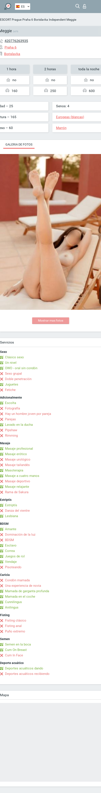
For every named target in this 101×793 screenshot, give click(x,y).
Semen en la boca (18, 644)
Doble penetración (18, 379)
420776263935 (16, 41)
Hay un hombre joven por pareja (28, 414)
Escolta (10, 403)
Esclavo (11, 545)
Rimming (11, 436)
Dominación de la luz (20, 534)
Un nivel (11, 363)
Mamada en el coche (20, 597)
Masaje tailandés (17, 465)
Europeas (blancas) (70, 117)
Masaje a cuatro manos (22, 476)
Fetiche (10, 390)
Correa (10, 551)
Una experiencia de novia (23, 586)
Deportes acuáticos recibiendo (27, 674)
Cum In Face (14, 655)
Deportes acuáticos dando (24, 668)
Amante (10, 529)
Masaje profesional (19, 449)
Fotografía (12, 408)
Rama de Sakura (16, 492)
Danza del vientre (17, 511)
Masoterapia (14, 470)
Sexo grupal (13, 374)
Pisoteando (13, 567)
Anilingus (11, 607)
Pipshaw (11, 430)
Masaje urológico (17, 459)
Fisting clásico (15, 620)
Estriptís (11, 505)
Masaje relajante (17, 487)
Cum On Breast (16, 650)
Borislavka (41, 19)
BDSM (9, 540)
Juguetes (11, 384)
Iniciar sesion (84, 6)
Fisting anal (13, 626)
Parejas (10, 419)
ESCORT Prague (11, 19)
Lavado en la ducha (19, 425)
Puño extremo (15, 631)
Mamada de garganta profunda (27, 591)
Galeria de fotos (18, 144)
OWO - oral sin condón (21, 368)
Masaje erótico (16, 454)
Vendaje (11, 562)
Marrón (61, 128)
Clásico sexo (14, 357)
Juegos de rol (15, 556)
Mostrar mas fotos (50, 320)
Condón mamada (17, 580)
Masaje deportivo (17, 481)
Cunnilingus (13, 602)
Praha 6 (27, 19)
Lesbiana (11, 516)
